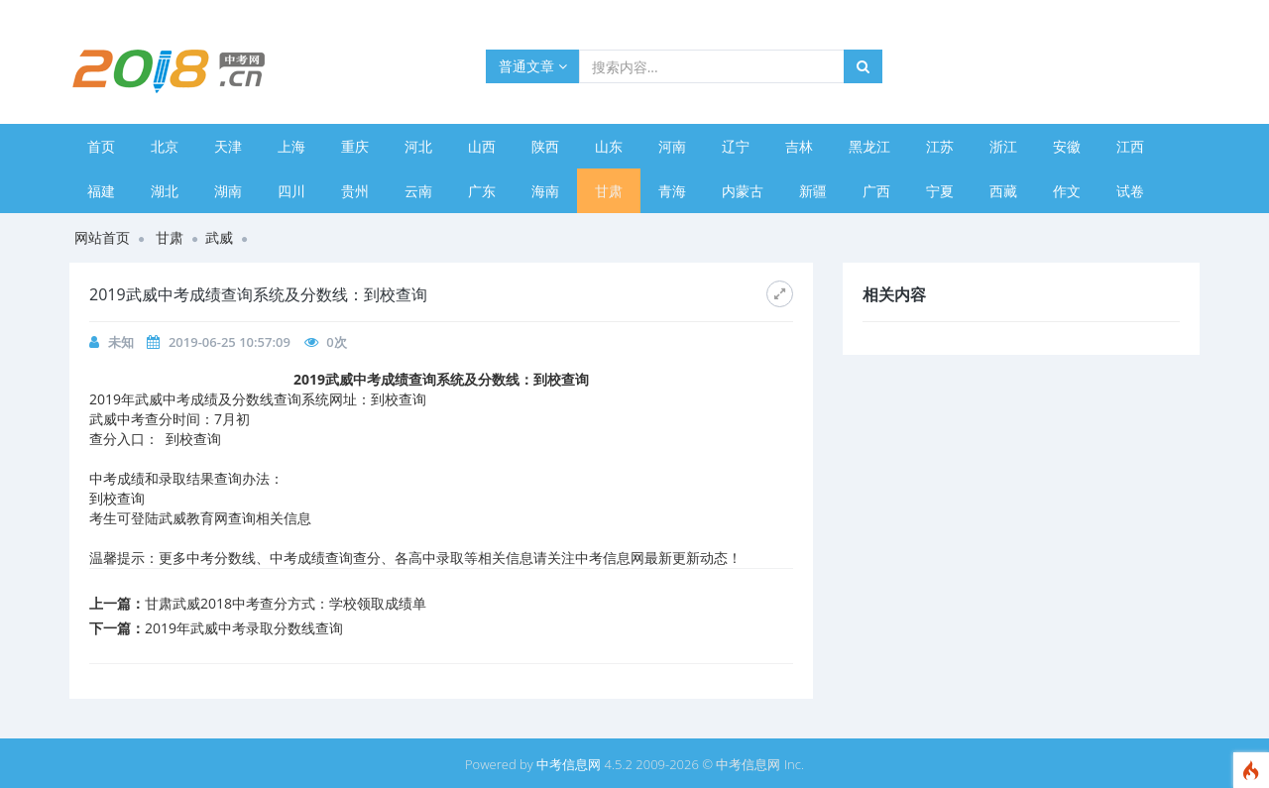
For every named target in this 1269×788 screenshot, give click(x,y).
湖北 (164, 190)
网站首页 (102, 237)
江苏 (940, 146)
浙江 (1003, 146)
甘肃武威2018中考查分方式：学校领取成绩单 (285, 603)
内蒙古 (742, 190)
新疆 (813, 190)
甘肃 (609, 190)
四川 (291, 190)
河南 (672, 146)
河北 (418, 146)
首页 (101, 146)
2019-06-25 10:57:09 (229, 342)
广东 (482, 190)
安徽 (1067, 146)
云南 (418, 190)
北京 (164, 146)
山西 (482, 146)
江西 (1130, 146)
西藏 (1003, 190)
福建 (101, 190)
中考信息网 (568, 764)
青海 (672, 190)
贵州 (355, 190)
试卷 (1130, 190)
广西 (876, 190)
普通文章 (533, 65)
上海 (291, 146)
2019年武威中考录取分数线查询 (244, 628)
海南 (545, 190)
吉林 (799, 146)
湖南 (228, 190)
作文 (1067, 190)
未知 (121, 342)
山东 (609, 146)
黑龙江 (869, 146)
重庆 (355, 146)
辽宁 (736, 146)
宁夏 (940, 190)
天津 (228, 146)
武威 (219, 237)
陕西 (545, 146)
